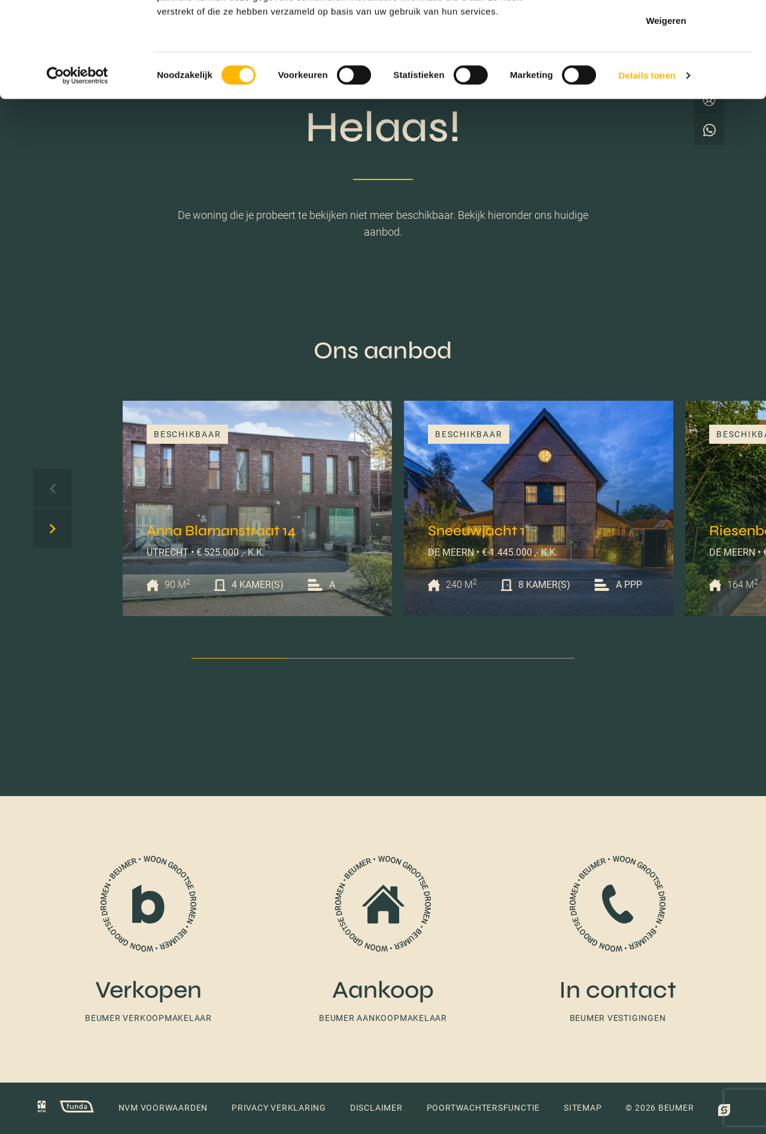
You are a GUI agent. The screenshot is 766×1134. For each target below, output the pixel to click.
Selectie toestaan (666, 71)
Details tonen (646, 165)
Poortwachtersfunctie (483, 1107)
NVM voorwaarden (163, 1107)
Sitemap (582, 1107)
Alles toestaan (666, 31)
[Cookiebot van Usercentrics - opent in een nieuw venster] (77, 165)
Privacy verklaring (279, 1107)
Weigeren (666, 110)
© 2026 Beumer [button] (659, 1107)
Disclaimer (376, 1107)
